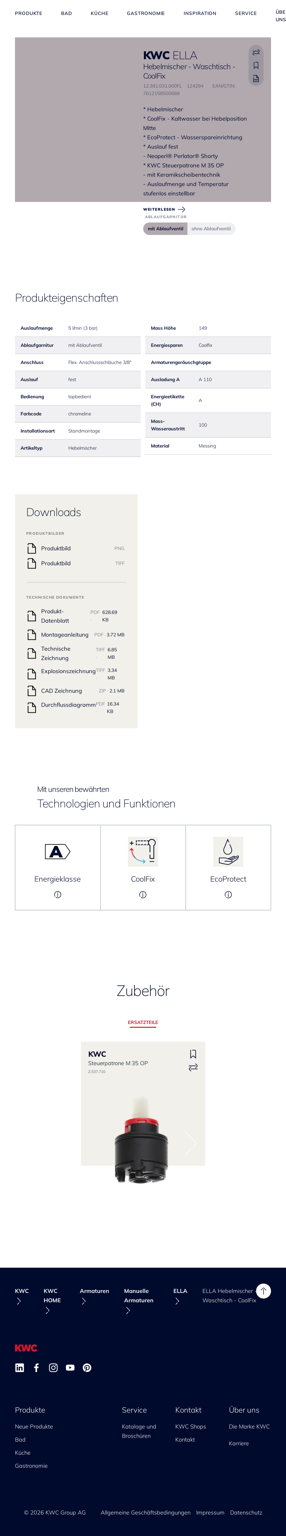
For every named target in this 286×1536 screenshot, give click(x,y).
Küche (100, 16)
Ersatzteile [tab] (143, 1022)
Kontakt (188, 1409)
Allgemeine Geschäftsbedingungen (146, 1512)
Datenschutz (246, 1512)
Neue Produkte (34, 1426)
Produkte (28, 16)
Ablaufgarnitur (166, 216)
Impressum (210, 1512)
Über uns (244, 1409)
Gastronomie (146, 16)
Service (246, 16)
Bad (66, 16)
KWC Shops (190, 1426)
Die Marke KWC (249, 1426)
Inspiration (200, 16)
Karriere (239, 1443)
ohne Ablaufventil (211, 229)
